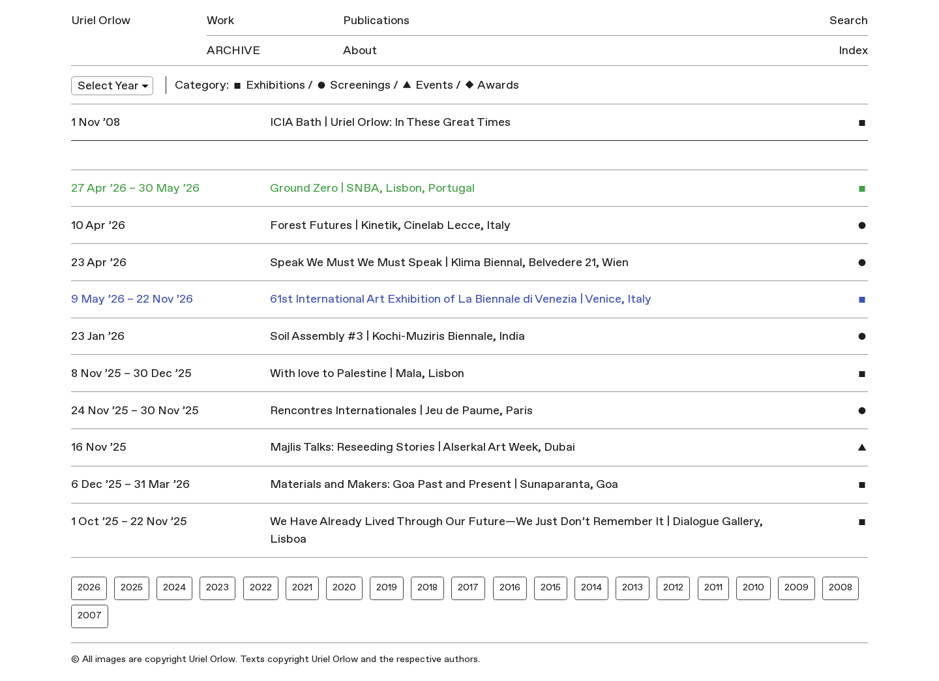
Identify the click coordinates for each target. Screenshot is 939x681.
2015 (551, 587)
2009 (796, 587)
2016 (509, 587)
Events (427, 85)
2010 (753, 587)
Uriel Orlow (100, 20)
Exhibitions (268, 85)
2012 (673, 587)
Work (220, 20)
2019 (386, 587)
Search (848, 20)
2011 (713, 587)
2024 (174, 587)
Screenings (353, 85)
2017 (468, 587)
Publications (376, 20)
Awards (491, 85)
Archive (233, 50)
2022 (261, 587)
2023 (217, 587)
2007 (90, 615)
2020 (344, 587)
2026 (89, 587)
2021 (302, 587)
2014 (591, 587)
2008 (840, 587)
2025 (132, 587)
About (360, 50)
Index (853, 50)
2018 (427, 587)
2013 (632, 587)
